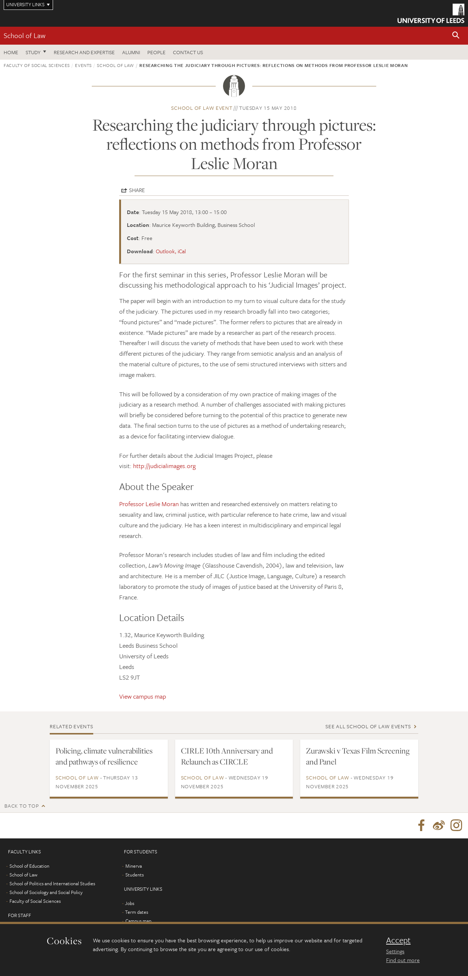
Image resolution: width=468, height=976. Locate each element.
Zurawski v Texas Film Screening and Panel (358, 756)
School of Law (24, 35)
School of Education (29, 866)
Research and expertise (84, 52)
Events (83, 65)
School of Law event (201, 108)
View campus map (142, 696)
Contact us (188, 52)
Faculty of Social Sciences (37, 65)
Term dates (136, 912)
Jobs (129, 903)
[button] (456, 35)
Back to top (21, 805)
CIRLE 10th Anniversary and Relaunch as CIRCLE (227, 756)
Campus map (138, 920)
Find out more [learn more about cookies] (403, 960)
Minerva (133, 866)
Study (33, 52)
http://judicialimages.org (164, 465)
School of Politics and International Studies (52, 883)
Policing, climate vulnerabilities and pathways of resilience (104, 756)
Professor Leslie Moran (149, 503)
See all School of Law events (368, 726)
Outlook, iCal (171, 251)
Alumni (131, 52)
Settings (395, 951)
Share (137, 190)
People (156, 52)
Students (134, 874)
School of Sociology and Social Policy (46, 892)
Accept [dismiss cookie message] (398, 940)
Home (11, 52)
